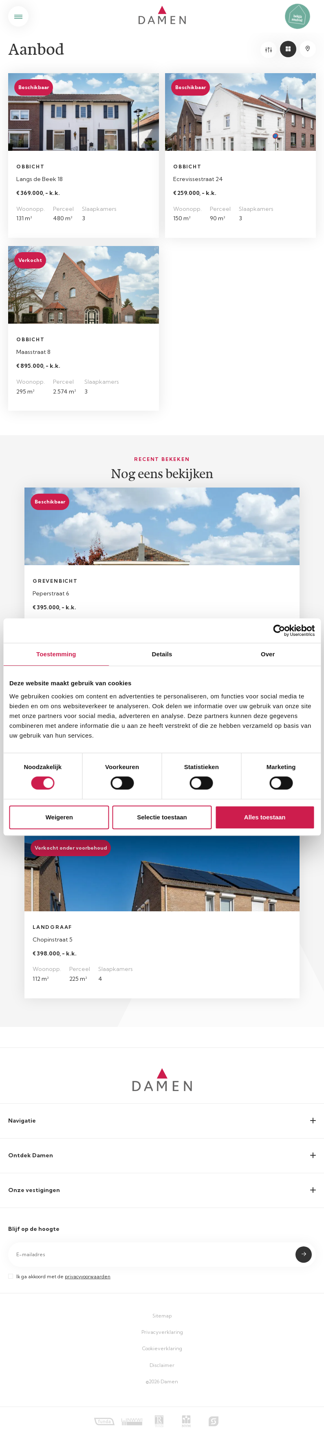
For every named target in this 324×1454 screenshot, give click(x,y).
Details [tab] (162, 654)
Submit (303, 1254)
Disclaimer (162, 1365)
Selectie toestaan (162, 817)
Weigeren (59, 817)
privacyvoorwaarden (87, 1277)
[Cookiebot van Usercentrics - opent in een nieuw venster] (279, 630)
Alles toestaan (265, 817)
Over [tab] (268, 654)
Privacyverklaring (162, 1332)
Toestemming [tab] (56, 654)
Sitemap (162, 1316)
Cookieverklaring (162, 1348)
